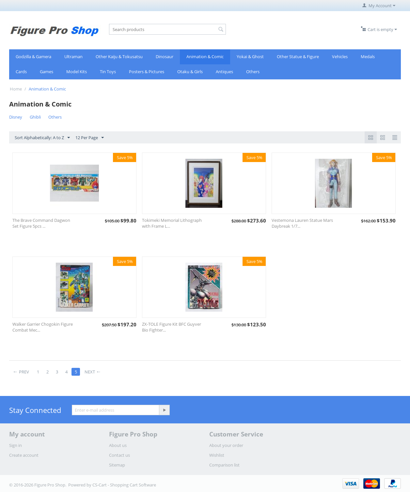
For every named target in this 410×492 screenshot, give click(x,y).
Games (46, 71)
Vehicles (340, 56)
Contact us (119, 455)
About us (118, 445)
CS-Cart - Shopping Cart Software (124, 485)
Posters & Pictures (146, 71)
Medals (368, 56)
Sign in (15, 445)
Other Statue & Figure (298, 56)
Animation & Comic (205, 56)
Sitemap (117, 465)
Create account (24, 455)
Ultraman (73, 56)
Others (253, 71)
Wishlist (216, 455)
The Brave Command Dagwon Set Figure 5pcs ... (41, 223)
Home (16, 89)
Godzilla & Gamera (33, 56)
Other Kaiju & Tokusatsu (119, 56)
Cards (21, 71)
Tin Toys (108, 71)
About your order (226, 445)
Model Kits (76, 71)
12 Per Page (89, 138)
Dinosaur (164, 56)
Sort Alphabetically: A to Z (42, 138)
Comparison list (224, 465)
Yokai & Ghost (250, 56)
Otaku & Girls (190, 71)
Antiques (224, 71)
